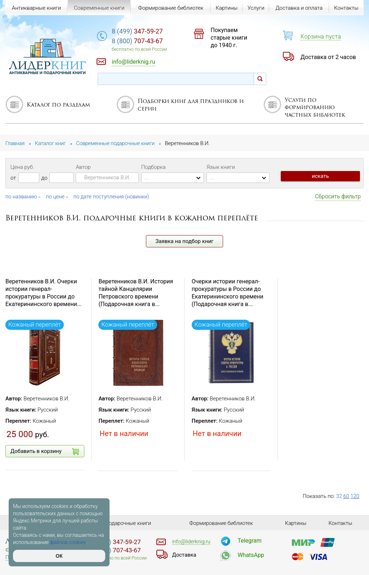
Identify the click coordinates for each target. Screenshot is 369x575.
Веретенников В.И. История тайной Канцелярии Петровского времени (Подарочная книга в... (135, 292)
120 (355, 496)
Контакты (346, 8)
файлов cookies (68, 542)
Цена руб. (22, 167)
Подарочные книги (128, 523)
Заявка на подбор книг (185, 241)
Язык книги (220, 167)
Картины (226, 8)
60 (346, 496)
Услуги (255, 8)
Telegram (249, 540)
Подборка (153, 167)
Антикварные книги (36, 8)
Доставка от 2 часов (328, 57)
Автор (83, 167)
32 (339, 496)
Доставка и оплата (298, 8)
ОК (58, 556)
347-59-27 (146, 31)
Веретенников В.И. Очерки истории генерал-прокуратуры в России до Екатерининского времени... (43, 292)
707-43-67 (146, 41)
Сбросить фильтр (338, 196)
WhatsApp (250, 555)
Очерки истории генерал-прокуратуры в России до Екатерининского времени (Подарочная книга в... (227, 292)
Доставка (184, 555)
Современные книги (99, 8)
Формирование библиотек (170, 8)
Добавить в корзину (44, 451)
